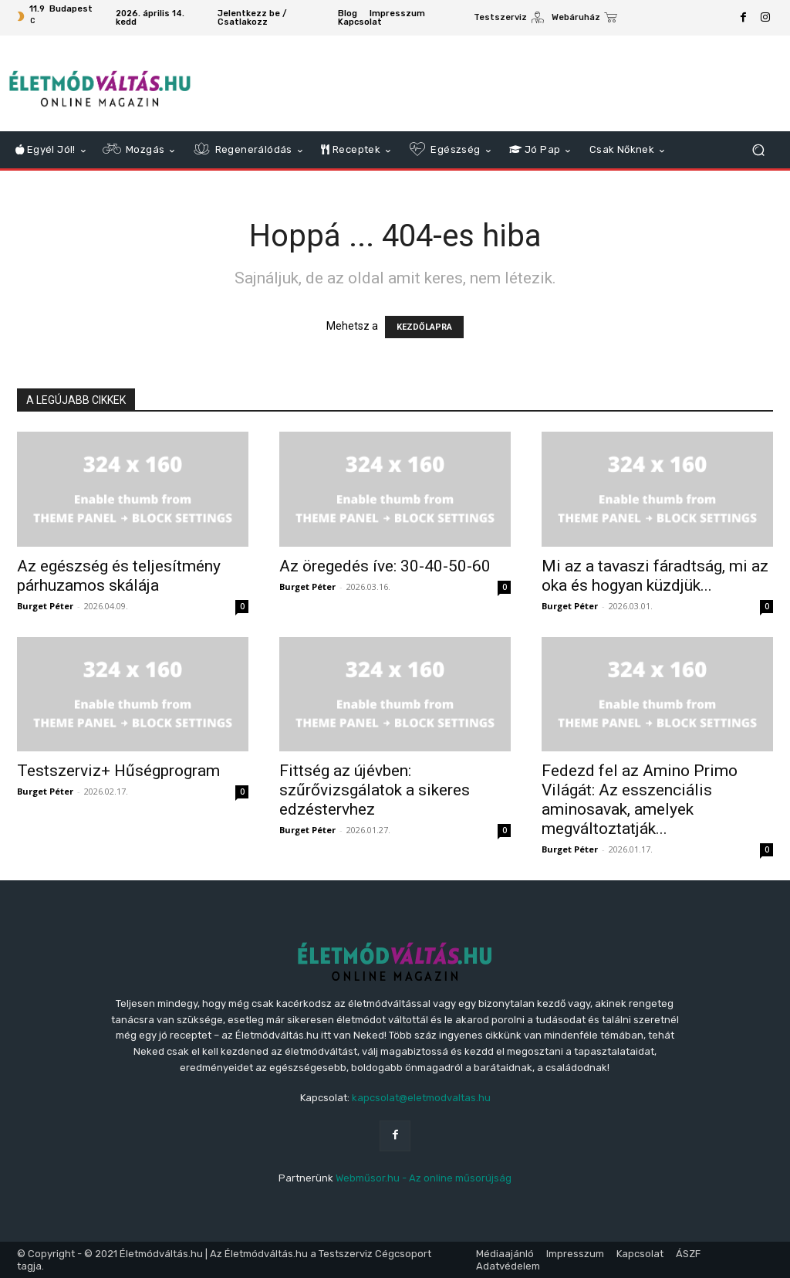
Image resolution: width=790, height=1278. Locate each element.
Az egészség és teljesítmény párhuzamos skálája (119, 576)
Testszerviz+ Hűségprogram (118, 770)
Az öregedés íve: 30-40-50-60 (385, 566)
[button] (758, 150)
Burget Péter (45, 606)
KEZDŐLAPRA (424, 327)
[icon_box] (509, 19)
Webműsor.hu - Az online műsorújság (423, 1178)
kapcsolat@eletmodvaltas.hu (421, 1097)
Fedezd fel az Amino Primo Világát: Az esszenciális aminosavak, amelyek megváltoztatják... (640, 799)
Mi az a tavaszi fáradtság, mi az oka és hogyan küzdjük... (655, 576)
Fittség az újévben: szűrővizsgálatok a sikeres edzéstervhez (374, 790)
